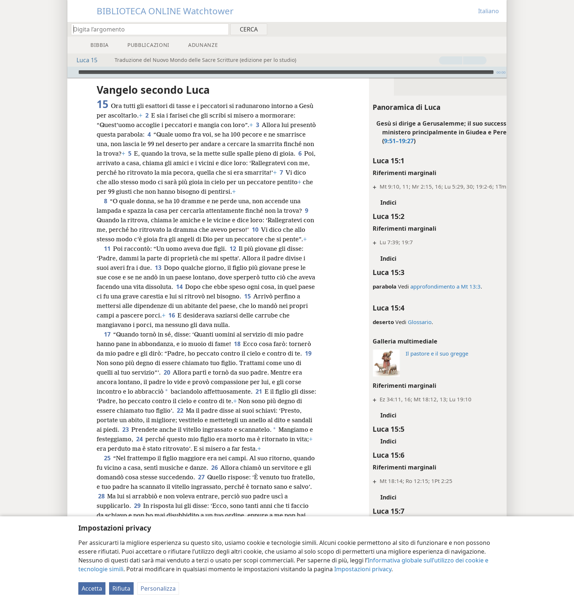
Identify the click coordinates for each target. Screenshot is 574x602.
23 (152, 439)
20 (166, 382)
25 (107, 477)
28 (163, 515)
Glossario (393, 322)
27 (242, 496)
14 (197, 296)
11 (107, 258)
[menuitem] (498, 29)
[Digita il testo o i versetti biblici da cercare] (146, 29)
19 (101, 372)
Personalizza (158, 588)
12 (232, 258)
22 (205, 420)
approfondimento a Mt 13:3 (418, 286)
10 (267, 230)
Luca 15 (83, 60)
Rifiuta (121, 588)
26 (237, 487)
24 (175, 449)
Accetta (92, 588)
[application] (287, 72)
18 (237, 353)
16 (201, 325)
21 (258, 401)
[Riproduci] (72, 72)
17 (107, 344)
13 (158, 277)
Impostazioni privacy (362, 569)
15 (279, 306)
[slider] (286, 72)
